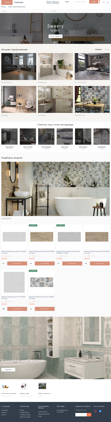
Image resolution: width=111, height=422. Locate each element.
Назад (3, 11)
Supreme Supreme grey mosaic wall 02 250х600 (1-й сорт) (68, 252)
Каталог (8, 2)
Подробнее (8, 369)
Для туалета (83, 147)
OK (89, 414)
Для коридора (46, 147)
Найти (93, 1)
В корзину (17, 263)
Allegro (42, 115)
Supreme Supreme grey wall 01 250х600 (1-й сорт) (13, 252)
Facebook (100, 411)
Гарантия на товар (25, 417)
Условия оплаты (24, 412)
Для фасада (101, 147)
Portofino (80, 115)
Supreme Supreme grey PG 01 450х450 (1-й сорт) (13, 297)
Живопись (41, 396)
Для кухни (64, 147)
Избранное (103, 2)
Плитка (3, 6)
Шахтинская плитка (44, 414)
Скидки (107, 49)
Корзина (99, 1)
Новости (3, 414)
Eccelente (6, 82)
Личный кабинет (108, 2)
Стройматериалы (6, 396)
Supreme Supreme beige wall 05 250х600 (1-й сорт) (96, 252)
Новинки (98, 49)
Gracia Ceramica (42, 411)
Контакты (4, 412)
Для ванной (9, 147)
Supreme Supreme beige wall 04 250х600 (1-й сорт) (41, 252)
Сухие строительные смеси (16, 6)
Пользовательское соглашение (62, 411)
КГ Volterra (80, 82)
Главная (53, 11)
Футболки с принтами (26, 396)
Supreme (6, 219)
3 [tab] (56, 42)
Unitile (40, 416)
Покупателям (18, 2)
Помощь (22, 410)
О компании (4, 410)
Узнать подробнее (55, 36)
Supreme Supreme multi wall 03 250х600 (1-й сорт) (41, 297)
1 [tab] (54, 42)
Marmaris (42, 82)
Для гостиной (28, 147)
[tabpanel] (55, 29)
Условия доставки (25, 414)
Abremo (4, 115)
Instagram (95, 411)
